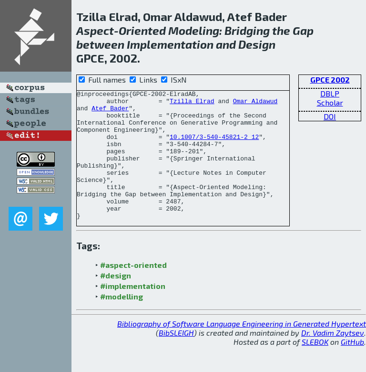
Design (256, 44)
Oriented (142, 30)
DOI (330, 116)
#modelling (121, 322)
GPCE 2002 (330, 79)
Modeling (193, 30)
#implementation (132, 311)
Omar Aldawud (255, 103)
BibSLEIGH (176, 358)
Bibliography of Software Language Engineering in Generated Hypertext (241, 349)
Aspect (95, 30)
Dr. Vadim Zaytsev (332, 358)
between (100, 44)
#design (115, 301)
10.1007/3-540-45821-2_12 (214, 146)
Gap (303, 30)
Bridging (247, 30)
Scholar (330, 102)
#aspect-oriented (133, 290)
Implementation (170, 44)
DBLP (329, 93)
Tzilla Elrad (192, 103)
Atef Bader (110, 112)
